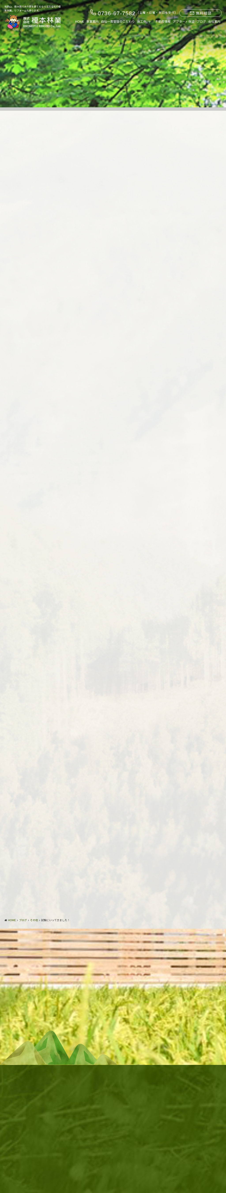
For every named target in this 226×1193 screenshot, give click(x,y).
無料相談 (201, 13)
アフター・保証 (183, 21)
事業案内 (92, 21)
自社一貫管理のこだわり (118, 21)
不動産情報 (163, 21)
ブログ (201, 21)
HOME (79, 21)
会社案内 (214, 21)
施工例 (141, 21)
